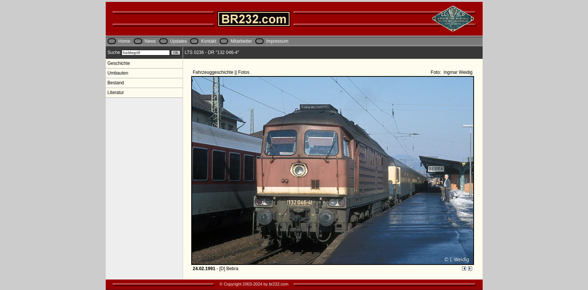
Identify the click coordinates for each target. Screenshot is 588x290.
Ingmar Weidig (457, 72)
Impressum (277, 41)
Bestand (116, 82)
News (150, 41)
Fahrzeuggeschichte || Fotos (221, 72)
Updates (178, 41)
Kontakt (208, 41)
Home (124, 41)
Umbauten (118, 73)
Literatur (116, 92)
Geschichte (119, 63)
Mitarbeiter (241, 41)
